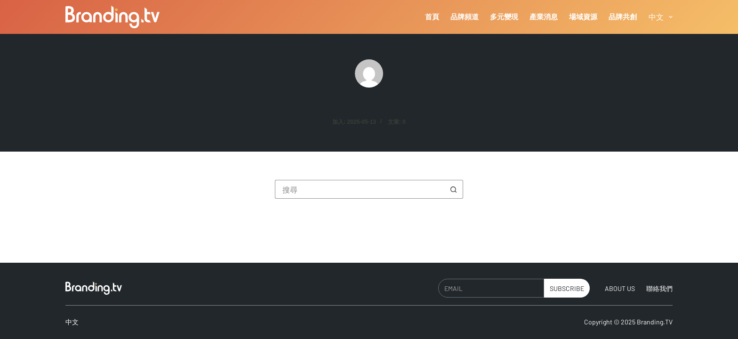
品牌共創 (623, 17)
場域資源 (583, 17)
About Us (620, 288)
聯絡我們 (659, 288)
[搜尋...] (359, 189)
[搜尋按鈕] (453, 189)
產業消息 (543, 17)
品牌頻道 (464, 17)
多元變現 (504, 17)
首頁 (432, 17)
